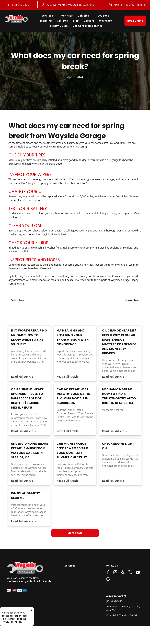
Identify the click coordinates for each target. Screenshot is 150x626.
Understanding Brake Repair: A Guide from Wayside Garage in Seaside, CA (29, 450)
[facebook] (108, 572)
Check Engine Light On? (118, 445)
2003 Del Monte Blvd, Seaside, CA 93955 (70, 4)
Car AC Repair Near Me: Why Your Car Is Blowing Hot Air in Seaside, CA (73, 396)
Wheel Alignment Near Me (25, 495)
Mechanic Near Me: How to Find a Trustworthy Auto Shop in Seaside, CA (119, 396)
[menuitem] (49, 15)
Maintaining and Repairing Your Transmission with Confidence (72, 337)
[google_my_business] (108, 579)
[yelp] (123, 572)
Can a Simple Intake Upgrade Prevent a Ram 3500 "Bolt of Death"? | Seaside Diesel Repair (27, 398)
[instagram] (115, 572)
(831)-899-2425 (20, 4)
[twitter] (130, 572)
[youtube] (138, 572)
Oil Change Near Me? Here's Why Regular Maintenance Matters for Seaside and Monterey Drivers (119, 341)
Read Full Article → (23, 376)
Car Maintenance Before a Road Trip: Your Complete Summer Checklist (72, 450)
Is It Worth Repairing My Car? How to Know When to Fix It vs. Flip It (29, 337)
